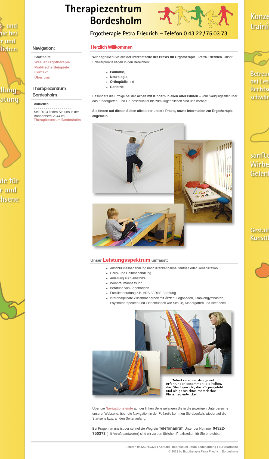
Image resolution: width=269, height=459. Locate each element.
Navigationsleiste (119, 408)
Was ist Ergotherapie (52, 62)
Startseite (43, 57)
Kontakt (41, 72)
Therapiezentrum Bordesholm (57, 120)
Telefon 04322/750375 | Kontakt (148, 446)
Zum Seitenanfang (203, 446)
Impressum (180, 446)
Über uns (42, 77)
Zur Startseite (228, 446)
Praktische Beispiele (52, 67)
